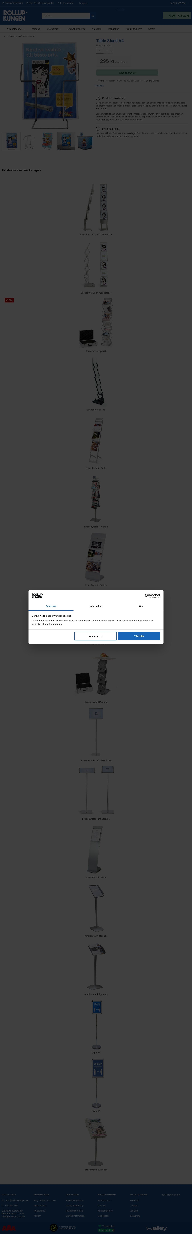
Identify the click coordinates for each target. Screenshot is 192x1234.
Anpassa (95, 636)
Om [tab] (141, 606)
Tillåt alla (139, 636)
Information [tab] (96, 606)
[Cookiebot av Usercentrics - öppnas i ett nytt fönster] (147, 596)
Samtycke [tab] (51, 606)
